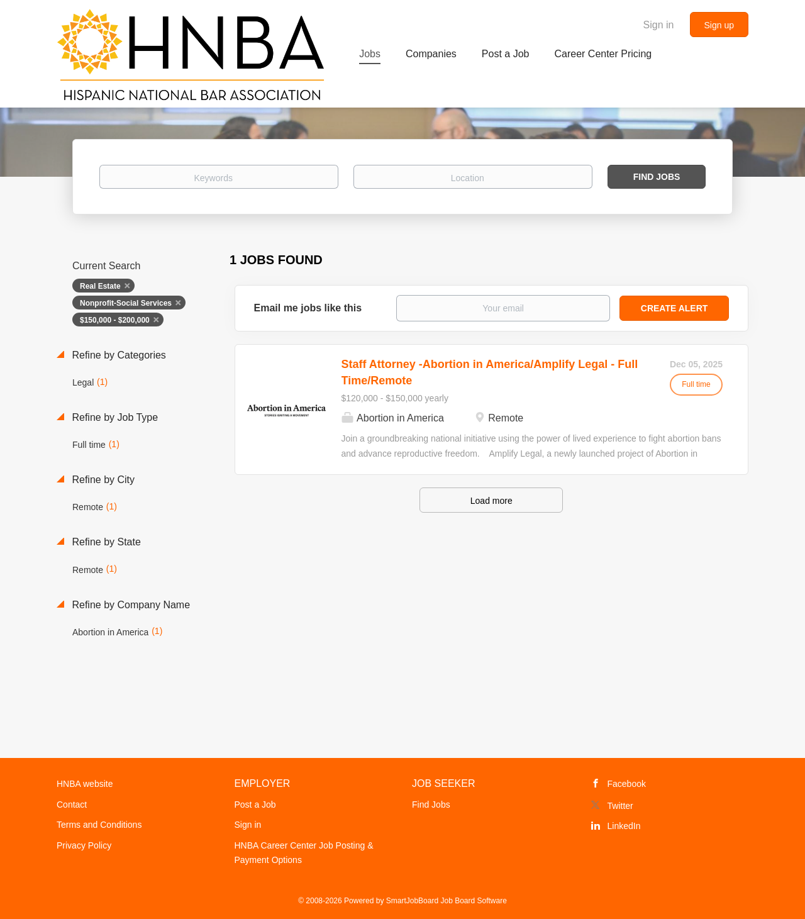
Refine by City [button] (102, 479)
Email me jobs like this (308, 308)
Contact (72, 804)
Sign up (719, 25)
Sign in (658, 24)
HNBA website (85, 784)
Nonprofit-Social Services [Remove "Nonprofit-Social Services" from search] (126, 303)
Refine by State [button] (105, 542)
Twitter (620, 806)
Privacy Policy (84, 845)
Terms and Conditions (99, 825)
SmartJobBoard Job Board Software (446, 900)
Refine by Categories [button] (117, 355)
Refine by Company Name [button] (129, 604)
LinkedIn (624, 826)
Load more (491, 501)
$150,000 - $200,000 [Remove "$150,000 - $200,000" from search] (115, 320)
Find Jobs (656, 177)
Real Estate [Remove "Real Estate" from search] (100, 286)
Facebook (627, 784)
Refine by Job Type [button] (113, 417)
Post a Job (255, 804)
